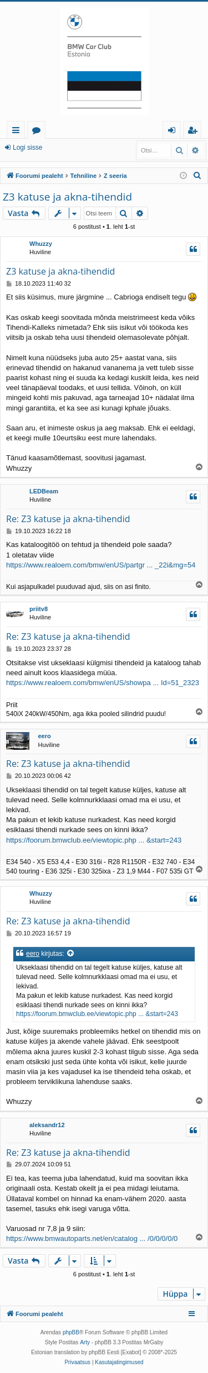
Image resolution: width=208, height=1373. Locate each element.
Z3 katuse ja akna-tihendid (67, 197)
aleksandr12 (47, 1125)
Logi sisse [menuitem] (174, 132)
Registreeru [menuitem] (195, 132)
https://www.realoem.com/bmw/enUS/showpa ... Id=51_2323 (102, 682)
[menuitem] (197, 176)
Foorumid (38, 132)
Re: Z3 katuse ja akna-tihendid (68, 518)
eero (44, 736)
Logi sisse (27, 147)
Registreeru (76, 147)
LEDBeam (43, 491)
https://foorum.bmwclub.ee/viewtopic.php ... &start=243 (93, 840)
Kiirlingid (18, 132)
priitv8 (38, 609)
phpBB (71, 1332)
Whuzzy (40, 243)
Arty (85, 1342)
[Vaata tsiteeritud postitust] (71, 954)
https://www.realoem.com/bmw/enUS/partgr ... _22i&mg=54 (100, 565)
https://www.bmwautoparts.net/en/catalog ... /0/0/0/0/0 (91, 1238)
